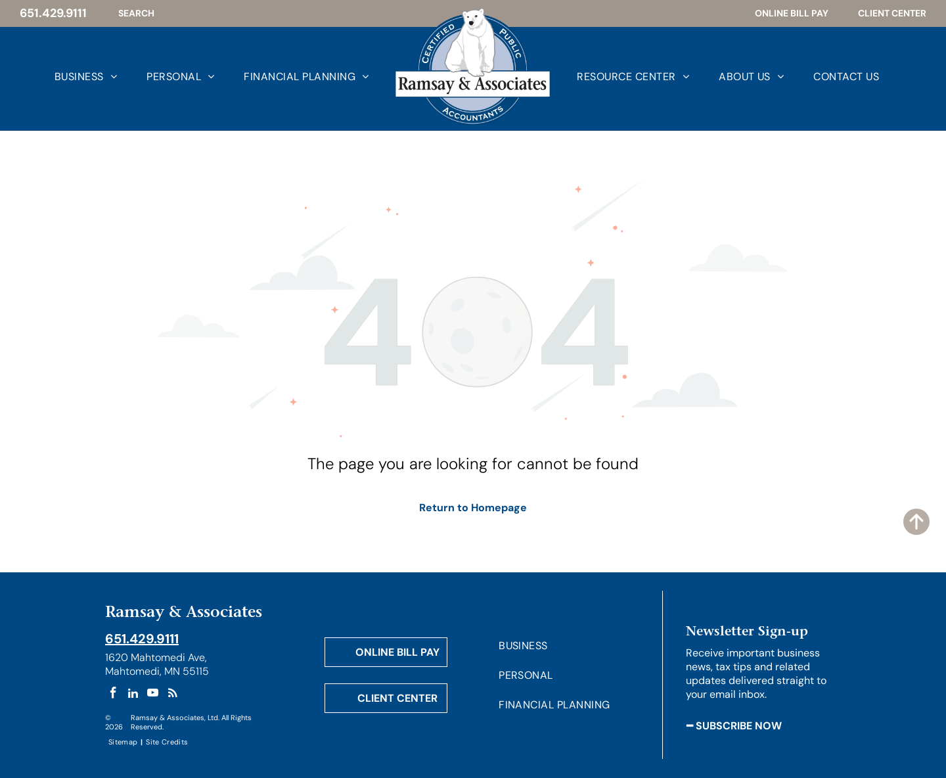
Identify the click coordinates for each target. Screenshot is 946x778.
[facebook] (113, 694)
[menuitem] (71, 76)
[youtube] (153, 694)
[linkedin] (133, 694)
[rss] (172, 694)
